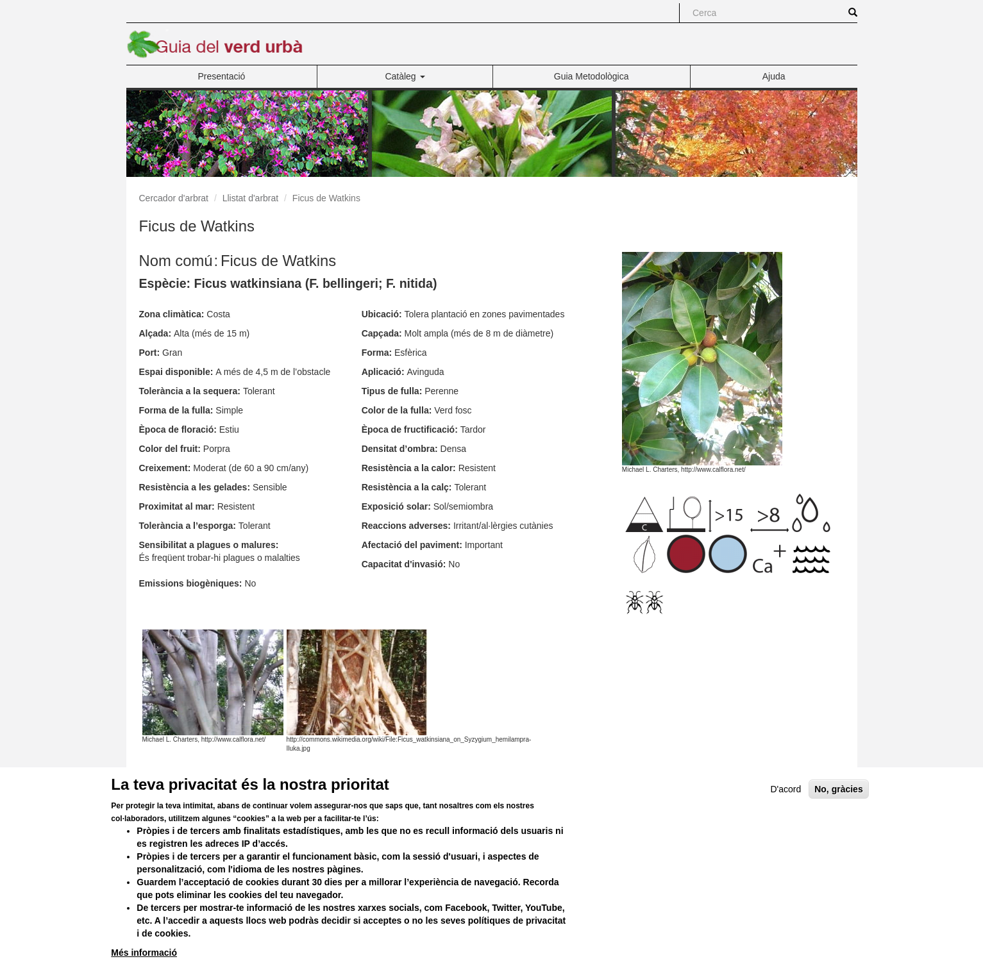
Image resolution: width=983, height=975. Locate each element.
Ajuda (774, 76)
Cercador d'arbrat (174, 198)
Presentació (221, 76)
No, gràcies (838, 789)
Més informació (144, 952)
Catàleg (404, 76)
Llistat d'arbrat (251, 198)
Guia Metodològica (591, 76)
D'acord (786, 789)
